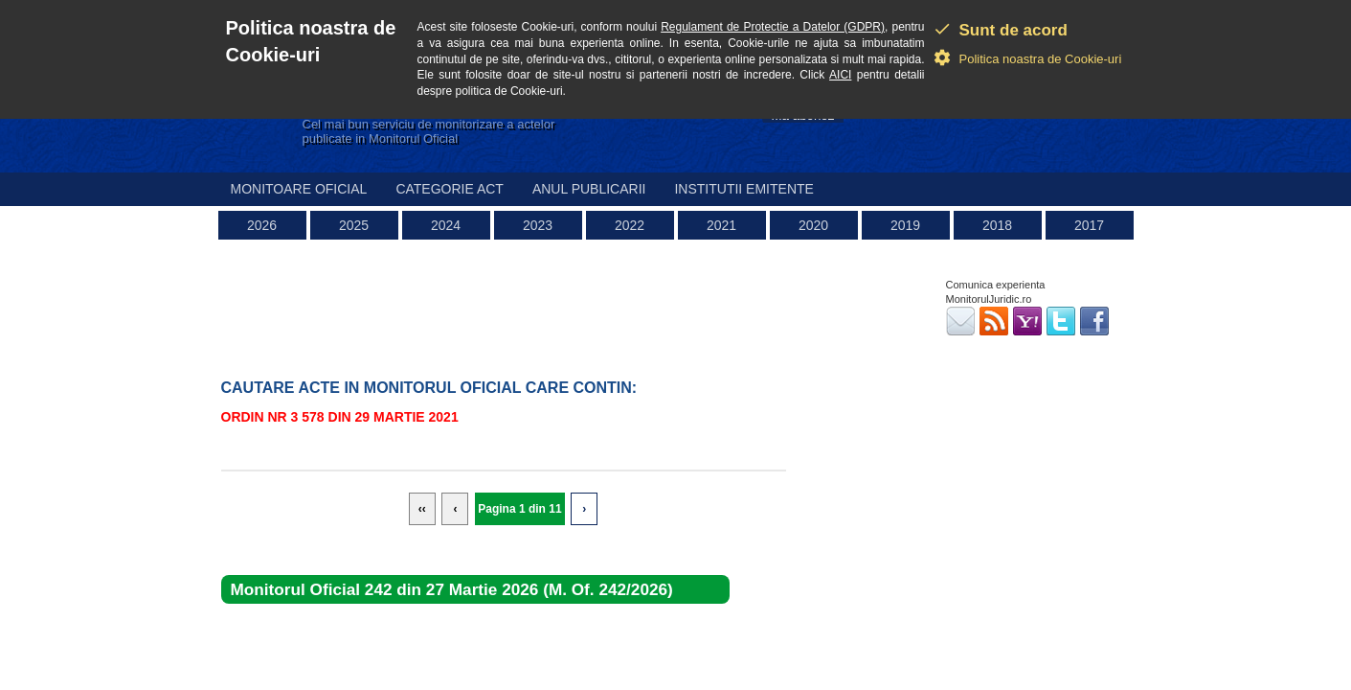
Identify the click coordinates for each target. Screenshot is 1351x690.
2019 (905, 225)
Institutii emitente (743, 188)
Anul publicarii (589, 188)
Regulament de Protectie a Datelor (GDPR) (773, 27)
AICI (840, 74)
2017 (1089, 225)
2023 (537, 225)
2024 (446, 225)
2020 (813, 225)
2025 (354, 225)
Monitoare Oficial (299, 188)
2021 (721, 225)
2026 (262, 225)
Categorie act (449, 188)
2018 (997, 225)
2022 (629, 225)
